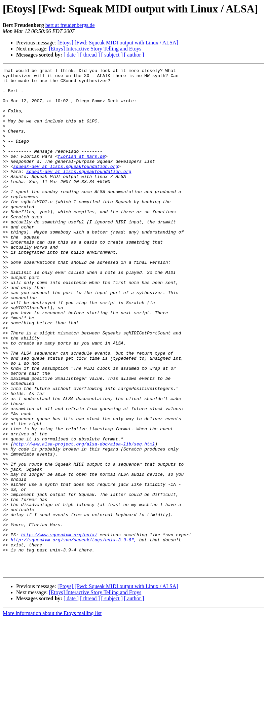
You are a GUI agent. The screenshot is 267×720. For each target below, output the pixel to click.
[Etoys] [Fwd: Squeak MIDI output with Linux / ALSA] (118, 42)
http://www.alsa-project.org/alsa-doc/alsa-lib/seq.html (84, 519)
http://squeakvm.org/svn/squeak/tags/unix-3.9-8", (73, 635)
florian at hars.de (81, 174)
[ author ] (134, 55)
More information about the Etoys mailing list (52, 714)
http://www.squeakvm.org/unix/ (59, 628)
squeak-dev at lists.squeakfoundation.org (65, 186)
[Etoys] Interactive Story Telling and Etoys (95, 48)
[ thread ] (90, 55)
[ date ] (71, 55)
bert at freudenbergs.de (70, 25)
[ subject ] (112, 55)
